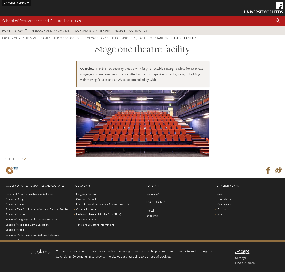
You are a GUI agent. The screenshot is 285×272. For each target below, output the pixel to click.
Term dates (224, 199)
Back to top (13, 159)
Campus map (224, 204)
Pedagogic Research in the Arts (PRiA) (99, 214)
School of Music (15, 229)
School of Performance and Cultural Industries (41, 20)
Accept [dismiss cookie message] (242, 251)
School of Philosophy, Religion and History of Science (36, 240)
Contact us (138, 30)
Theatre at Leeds (86, 219)
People (120, 30)
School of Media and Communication (27, 224)
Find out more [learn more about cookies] (245, 262)
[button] (278, 20)
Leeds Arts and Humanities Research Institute (103, 204)
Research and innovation (50, 30)
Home (6, 30)
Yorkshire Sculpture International (95, 224)
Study (19, 30)
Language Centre (86, 194)
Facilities (145, 38)
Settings (240, 257)
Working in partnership (92, 30)
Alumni (221, 214)
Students (152, 215)
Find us (221, 209)
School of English (15, 204)
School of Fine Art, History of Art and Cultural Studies (37, 209)
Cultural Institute (86, 209)
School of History (16, 214)
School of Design (15, 199)
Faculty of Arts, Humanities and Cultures (32, 38)
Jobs (219, 194)
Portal (150, 210)
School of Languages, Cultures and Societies (31, 219)
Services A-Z (154, 194)
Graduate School (86, 199)
